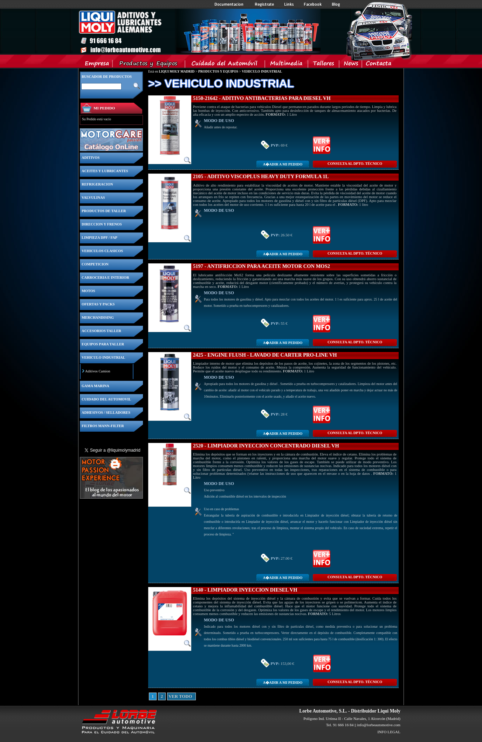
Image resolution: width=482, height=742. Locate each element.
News (350, 65)
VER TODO (170, 696)
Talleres (323, 65)
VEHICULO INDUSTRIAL (262, 71)
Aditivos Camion (97, 371)
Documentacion (230, 4)
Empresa (97, 65)
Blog (336, 4)
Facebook (313, 4)
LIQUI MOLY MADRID (176, 71)
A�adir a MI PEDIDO (282, 164)
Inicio (199, 31)
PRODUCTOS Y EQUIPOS (218, 71)
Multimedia (286, 65)
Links (289, 4)
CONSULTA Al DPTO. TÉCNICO (355, 164)
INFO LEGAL (388, 732)
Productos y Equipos (149, 65)
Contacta (378, 65)
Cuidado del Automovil (225, 65)
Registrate (264, 4)
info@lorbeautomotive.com (378, 725)
